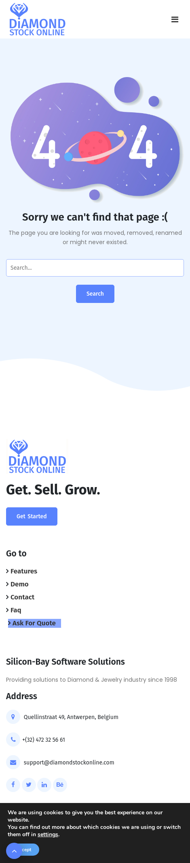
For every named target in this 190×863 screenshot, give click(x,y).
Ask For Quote (34, 623)
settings (48, 834)
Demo (20, 584)
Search (95, 293)
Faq (16, 610)
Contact (22, 597)
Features (24, 571)
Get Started (32, 516)
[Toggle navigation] (175, 19)
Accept (23, 849)
